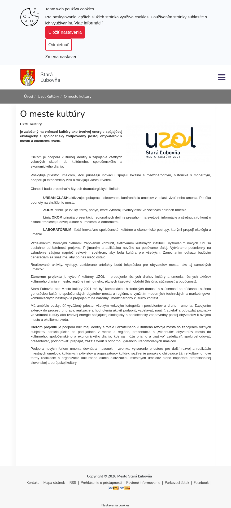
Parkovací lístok (177, 482)
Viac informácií (88, 22)
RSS (73, 482)
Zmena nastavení (62, 56)
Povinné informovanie (143, 482)
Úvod (28, 96)
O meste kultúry (77, 96)
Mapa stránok (54, 482)
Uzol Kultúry (48, 96)
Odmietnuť (59, 44)
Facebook (201, 482)
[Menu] (221, 77)
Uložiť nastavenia (65, 32)
